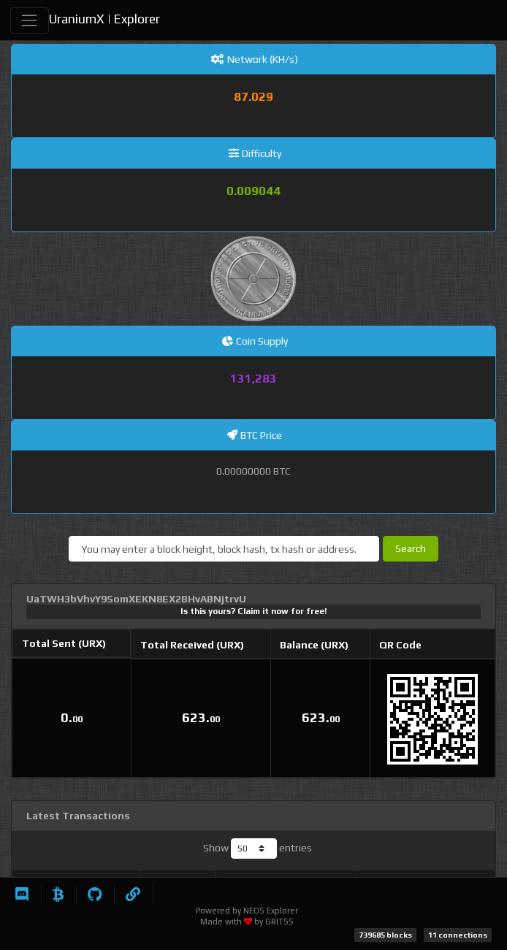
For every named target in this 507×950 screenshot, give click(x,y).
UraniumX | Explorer (104, 19)
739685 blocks (385, 934)
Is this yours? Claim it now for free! (253, 611)
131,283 (253, 378)
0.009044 (253, 190)
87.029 (253, 96)
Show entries (257, 848)
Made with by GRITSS (247, 921)
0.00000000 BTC (253, 471)
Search (410, 548)
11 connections (457, 934)
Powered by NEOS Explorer (247, 910)
